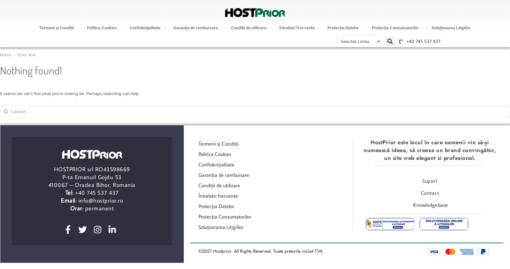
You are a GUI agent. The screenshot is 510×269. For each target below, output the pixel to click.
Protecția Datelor (343, 27)
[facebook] (70, 229)
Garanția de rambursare (195, 27)
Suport (429, 180)
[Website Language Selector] (359, 41)
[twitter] (84, 229)
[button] (390, 41)
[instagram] (99, 229)
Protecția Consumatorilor (395, 27)
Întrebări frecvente (297, 27)
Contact (430, 193)
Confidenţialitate (145, 27)
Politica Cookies (102, 27)
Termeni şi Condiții (56, 27)
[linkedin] (114, 229)
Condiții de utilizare (248, 27)
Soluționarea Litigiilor (451, 27)
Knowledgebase (430, 205)
